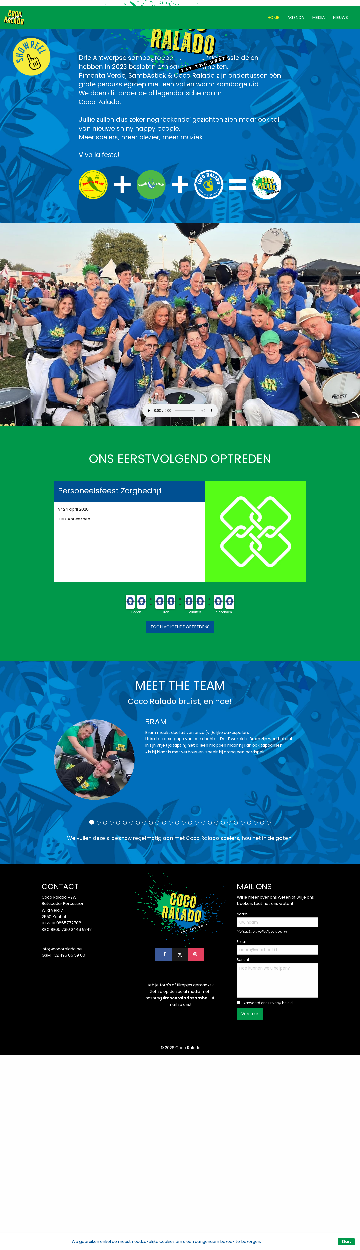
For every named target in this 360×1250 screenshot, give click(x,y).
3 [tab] (105, 1018)
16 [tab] (190, 1018)
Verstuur (249, 1209)
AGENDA (295, 212)
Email (241, 1136)
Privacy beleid (280, 1198)
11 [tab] (157, 1018)
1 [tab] (91, 1017)
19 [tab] (210, 1018)
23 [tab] (236, 1018)
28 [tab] (269, 1018)
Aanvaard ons (268, 1198)
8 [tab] (138, 1018)
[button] (180, 822)
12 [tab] (164, 1018)
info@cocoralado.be (62, 1144)
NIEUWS (340, 212)
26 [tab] (256, 1018)
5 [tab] (118, 1018)
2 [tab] (99, 1018)
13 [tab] (171, 1018)
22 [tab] (229, 1018)
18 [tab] (203, 1018)
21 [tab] (223, 1018)
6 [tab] (125, 1018)
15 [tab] (184, 1018)
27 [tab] (262, 1018)
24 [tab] (243, 1018)
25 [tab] (249, 1018)
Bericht (243, 1155)
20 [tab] (216, 1018)
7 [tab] (131, 1018)
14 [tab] (177, 1018)
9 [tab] (144, 1018)
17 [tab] (197, 1018)
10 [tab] (151, 1018)
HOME (273, 212)
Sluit (346, 1241)
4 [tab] (112, 1018)
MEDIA (318, 212)
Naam (242, 1109)
